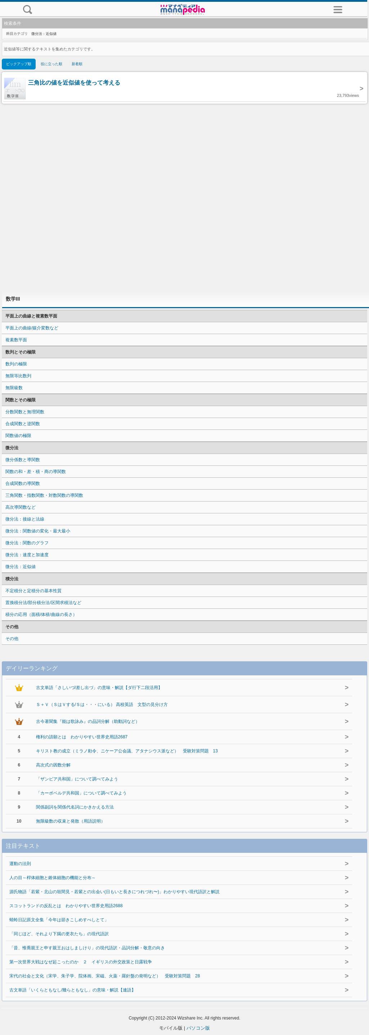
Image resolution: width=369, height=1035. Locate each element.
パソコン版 (198, 1028)
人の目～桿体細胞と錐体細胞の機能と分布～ (52, 877)
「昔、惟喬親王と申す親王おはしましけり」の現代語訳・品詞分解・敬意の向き (87, 947)
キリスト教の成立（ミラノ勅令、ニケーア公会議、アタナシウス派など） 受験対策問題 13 (127, 750)
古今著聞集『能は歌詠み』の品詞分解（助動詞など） (88, 721)
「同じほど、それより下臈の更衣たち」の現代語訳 (59, 933)
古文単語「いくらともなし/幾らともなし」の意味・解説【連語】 (72, 990)
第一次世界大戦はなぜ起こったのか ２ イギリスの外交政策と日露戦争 (80, 961)
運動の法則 (20, 863)
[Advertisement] (184, 197)
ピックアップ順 (18, 64)
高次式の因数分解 (53, 765)
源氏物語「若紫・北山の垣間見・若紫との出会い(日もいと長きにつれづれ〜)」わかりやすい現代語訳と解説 (114, 891)
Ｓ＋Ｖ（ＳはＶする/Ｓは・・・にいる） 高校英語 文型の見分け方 (102, 704)
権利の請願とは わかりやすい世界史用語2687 (82, 736)
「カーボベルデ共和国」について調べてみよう (81, 793)
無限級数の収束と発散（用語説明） (70, 821)
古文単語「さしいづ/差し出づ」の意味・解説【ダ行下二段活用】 (99, 687)
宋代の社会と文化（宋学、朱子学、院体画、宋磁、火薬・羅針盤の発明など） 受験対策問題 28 (104, 975)
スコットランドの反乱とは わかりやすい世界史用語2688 (66, 905)
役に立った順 (51, 64)
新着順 (77, 64)
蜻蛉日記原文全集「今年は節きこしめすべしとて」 (59, 919)
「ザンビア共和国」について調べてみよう (77, 779)
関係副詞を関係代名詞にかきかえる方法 (75, 807)
